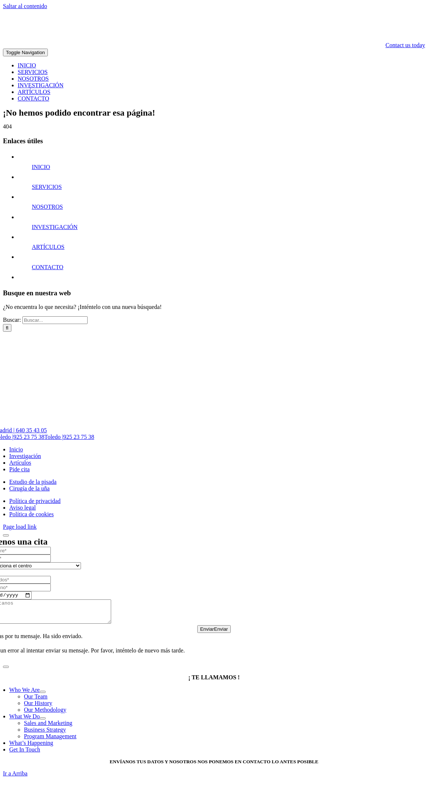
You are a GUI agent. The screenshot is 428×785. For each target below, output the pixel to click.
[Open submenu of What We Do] (43, 723)
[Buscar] (7, 328)
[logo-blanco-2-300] (370, 38)
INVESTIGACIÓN (54, 227)
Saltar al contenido (25, 6)
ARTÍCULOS (48, 247)
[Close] (6, 535)
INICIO (41, 167)
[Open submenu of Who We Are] (43, 697)
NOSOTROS (47, 207)
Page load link (20, 527)
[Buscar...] (55, 320)
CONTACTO (47, 267)
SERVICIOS (46, 187)
